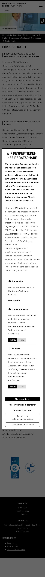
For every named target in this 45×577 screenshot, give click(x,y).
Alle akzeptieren (22, 399)
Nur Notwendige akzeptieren (22, 404)
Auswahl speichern (22, 410)
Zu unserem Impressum (22, 424)
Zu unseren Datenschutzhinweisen (22, 417)
